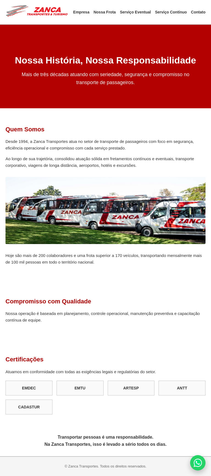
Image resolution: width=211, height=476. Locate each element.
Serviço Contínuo (171, 12)
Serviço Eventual (135, 12)
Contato (198, 12)
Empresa (81, 12)
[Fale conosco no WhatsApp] (198, 463)
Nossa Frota (104, 12)
